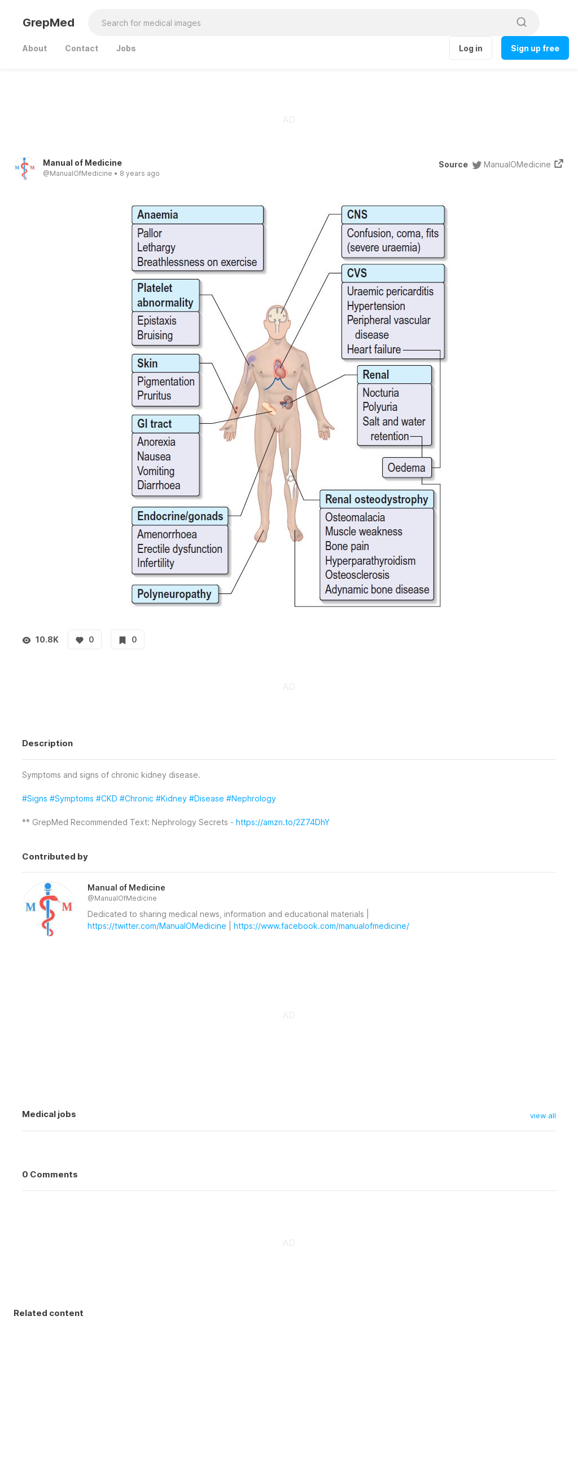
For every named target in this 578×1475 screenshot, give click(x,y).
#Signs (34, 798)
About (35, 48)
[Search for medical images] (299, 22)
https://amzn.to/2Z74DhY (283, 822)
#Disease (206, 798)
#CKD (106, 798)
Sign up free (535, 48)
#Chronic (137, 798)
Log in (471, 48)
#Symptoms (72, 798)
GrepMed (49, 22)
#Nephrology (251, 798)
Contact (81, 48)
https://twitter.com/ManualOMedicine (156, 926)
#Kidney (171, 798)
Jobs (126, 48)
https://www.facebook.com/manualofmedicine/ (321, 926)
